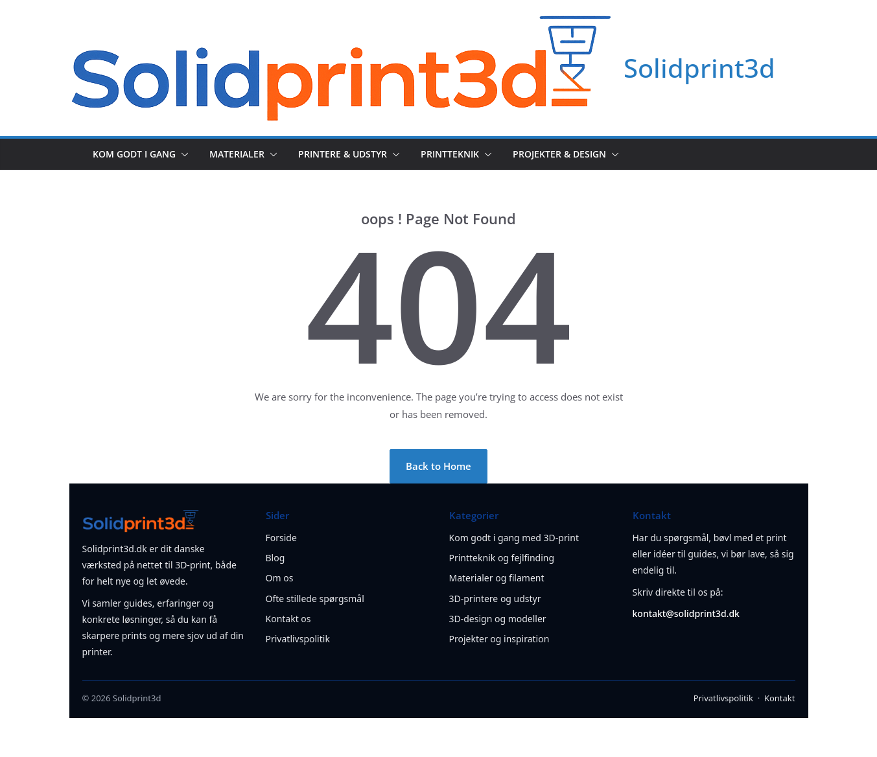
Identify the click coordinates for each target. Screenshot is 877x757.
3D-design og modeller (497, 618)
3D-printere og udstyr (495, 598)
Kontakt (779, 698)
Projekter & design (559, 154)
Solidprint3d (699, 68)
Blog (275, 558)
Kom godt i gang (134, 154)
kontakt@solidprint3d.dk (686, 613)
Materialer (236, 154)
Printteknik (450, 154)
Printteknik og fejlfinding (502, 558)
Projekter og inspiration (499, 639)
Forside (281, 537)
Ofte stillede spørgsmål (315, 598)
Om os (280, 578)
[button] (182, 154)
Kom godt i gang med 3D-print (514, 537)
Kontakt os (288, 618)
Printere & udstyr (342, 154)
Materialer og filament (496, 578)
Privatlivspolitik (298, 639)
